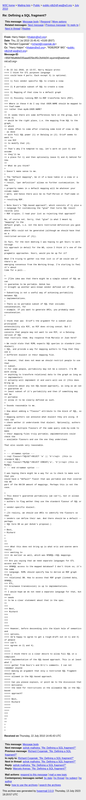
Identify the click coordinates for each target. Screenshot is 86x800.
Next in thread (12, 28)
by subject (71, 778)
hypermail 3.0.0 (45, 791)
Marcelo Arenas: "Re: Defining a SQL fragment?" (39, 768)
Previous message (56, 25)
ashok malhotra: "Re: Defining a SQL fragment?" (49, 747)
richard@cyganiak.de (43, 44)
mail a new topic (58, 774)
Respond (45, 21)
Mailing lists (24, 5)
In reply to (73, 25)
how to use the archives (25, 785)
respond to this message (33, 774)
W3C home (8, 5)
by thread (59, 778)
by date (48, 778)
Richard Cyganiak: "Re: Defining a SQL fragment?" (46, 758)
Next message (36, 25)
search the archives (50, 785)
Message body (31, 21)
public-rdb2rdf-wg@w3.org (57, 5)
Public (36, 5)
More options (59, 21)
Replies (26, 28)
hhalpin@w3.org (37, 37)
